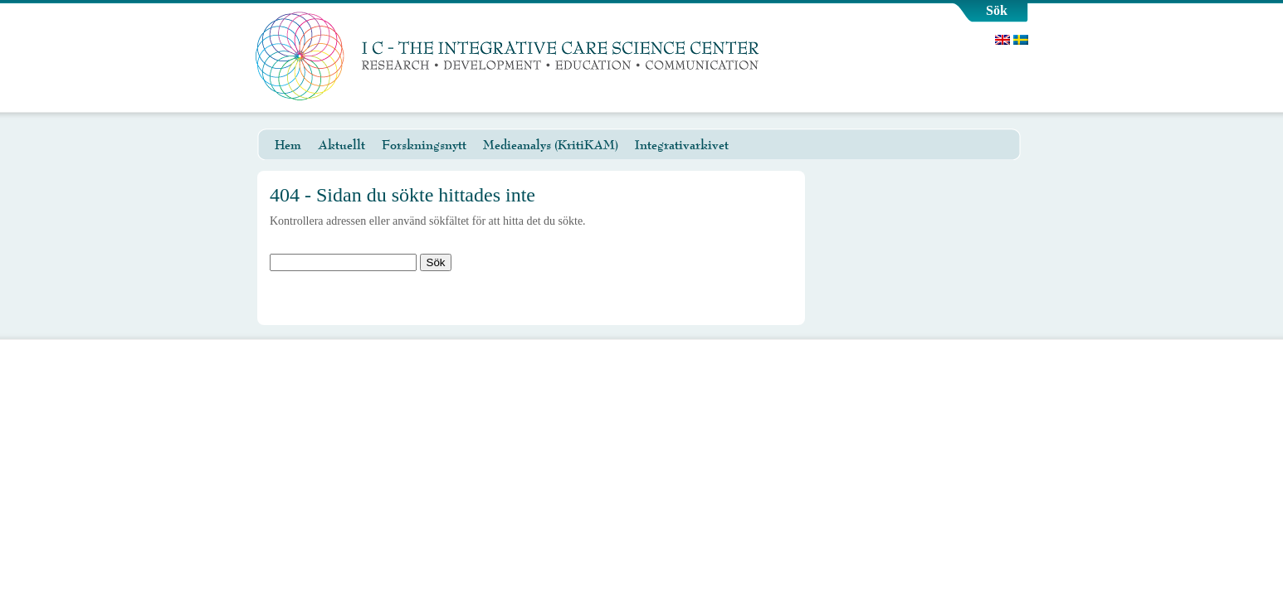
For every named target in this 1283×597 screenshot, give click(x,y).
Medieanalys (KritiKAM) (550, 145)
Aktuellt (341, 145)
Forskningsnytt (424, 145)
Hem (288, 145)
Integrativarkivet (682, 145)
